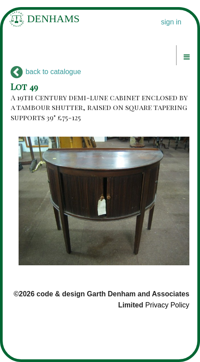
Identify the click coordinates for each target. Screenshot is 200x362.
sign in (171, 22)
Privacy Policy (167, 305)
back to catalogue (46, 71)
